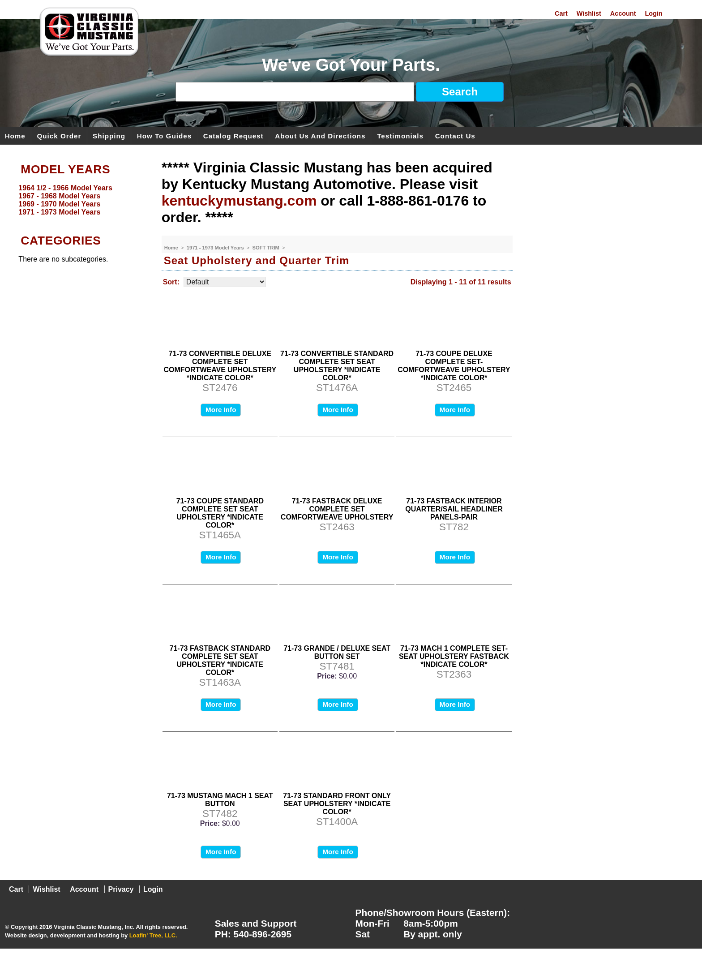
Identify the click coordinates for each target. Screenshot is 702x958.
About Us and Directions (320, 135)
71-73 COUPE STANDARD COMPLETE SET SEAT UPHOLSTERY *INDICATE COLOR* (220, 513)
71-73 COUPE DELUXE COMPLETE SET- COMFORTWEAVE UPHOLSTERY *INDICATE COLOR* (454, 366)
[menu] (78, 200)
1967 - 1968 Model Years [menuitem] (59, 196)
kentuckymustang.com (239, 201)
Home (15, 135)
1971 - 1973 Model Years (216, 247)
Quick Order (59, 135)
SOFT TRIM (267, 247)
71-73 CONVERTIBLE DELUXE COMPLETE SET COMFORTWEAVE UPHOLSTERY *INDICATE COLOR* (220, 366)
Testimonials (400, 135)
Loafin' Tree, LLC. (153, 935)
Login (653, 13)
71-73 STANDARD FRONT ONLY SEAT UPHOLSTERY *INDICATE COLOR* (337, 804)
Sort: (171, 282)
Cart (561, 13)
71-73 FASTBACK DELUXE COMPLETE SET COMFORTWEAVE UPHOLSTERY (337, 509)
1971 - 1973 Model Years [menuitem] (59, 212)
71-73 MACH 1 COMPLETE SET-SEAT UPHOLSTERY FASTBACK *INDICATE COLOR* (454, 656)
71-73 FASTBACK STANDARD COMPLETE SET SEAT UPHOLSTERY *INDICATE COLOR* (220, 660)
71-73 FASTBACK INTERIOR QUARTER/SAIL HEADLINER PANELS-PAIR (454, 509)
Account (623, 13)
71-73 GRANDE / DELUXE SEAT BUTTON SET (336, 652)
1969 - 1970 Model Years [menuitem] (59, 204)
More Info (220, 409)
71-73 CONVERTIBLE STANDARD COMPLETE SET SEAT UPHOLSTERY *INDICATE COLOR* (337, 366)
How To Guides (164, 135)
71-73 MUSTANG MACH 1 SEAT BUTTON (220, 800)
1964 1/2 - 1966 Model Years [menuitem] (65, 188)
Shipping (109, 135)
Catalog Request (233, 135)
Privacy (121, 889)
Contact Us (455, 135)
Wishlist (589, 13)
